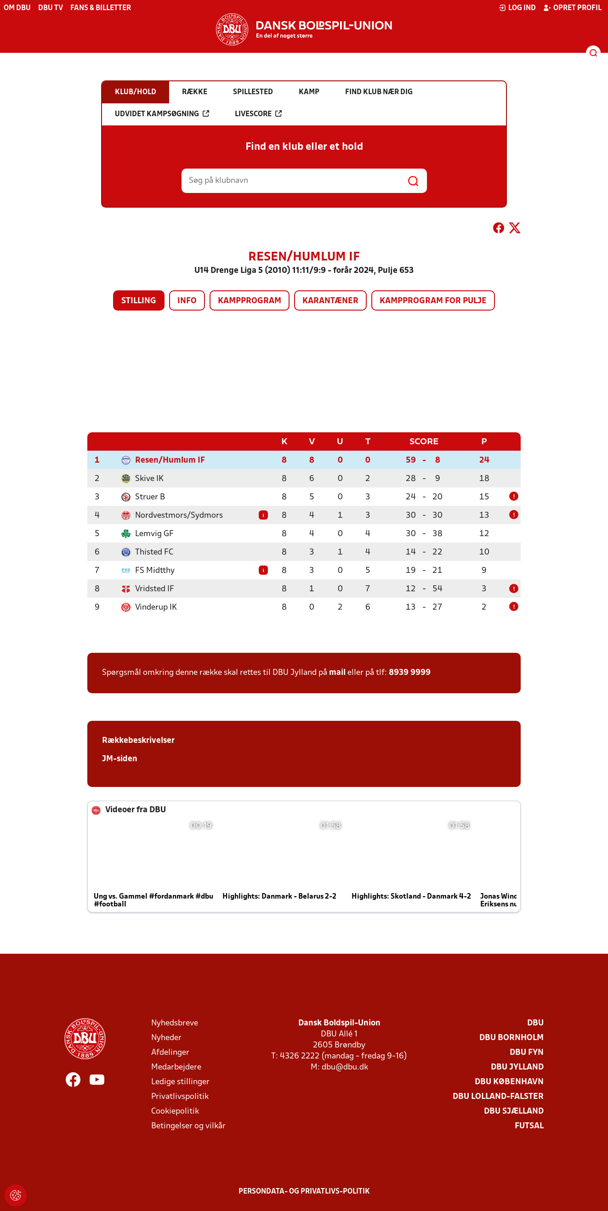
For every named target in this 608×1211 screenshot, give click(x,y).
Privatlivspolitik (180, 1096)
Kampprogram (249, 301)
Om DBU (17, 8)
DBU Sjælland (514, 1111)
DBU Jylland (517, 1067)
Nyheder (166, 1037)
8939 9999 (410, 672)
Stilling (138, 301)
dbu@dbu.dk (345, 1067)
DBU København (509, 1082)
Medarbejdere (176, 1067)
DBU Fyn (527, 1052)
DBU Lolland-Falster (498, 1096)
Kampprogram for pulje (433, 301)
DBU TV (50, 8)
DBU (535, 1023)
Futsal (529, 1126)
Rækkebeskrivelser (138, 740)
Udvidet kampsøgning (162, 114)
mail (337, 672)
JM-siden (119, 759)
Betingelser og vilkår (188, 1126)
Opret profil (572, 8)
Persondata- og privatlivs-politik (304, 1191)
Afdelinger (170, 1052)
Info (187, 301)
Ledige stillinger (180, 1082)
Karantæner (330, 301)
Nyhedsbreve (174, 1023)
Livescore (258, 114)
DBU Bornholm (511, 1037)
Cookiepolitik (175, 1111)
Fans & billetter (100, 8)
